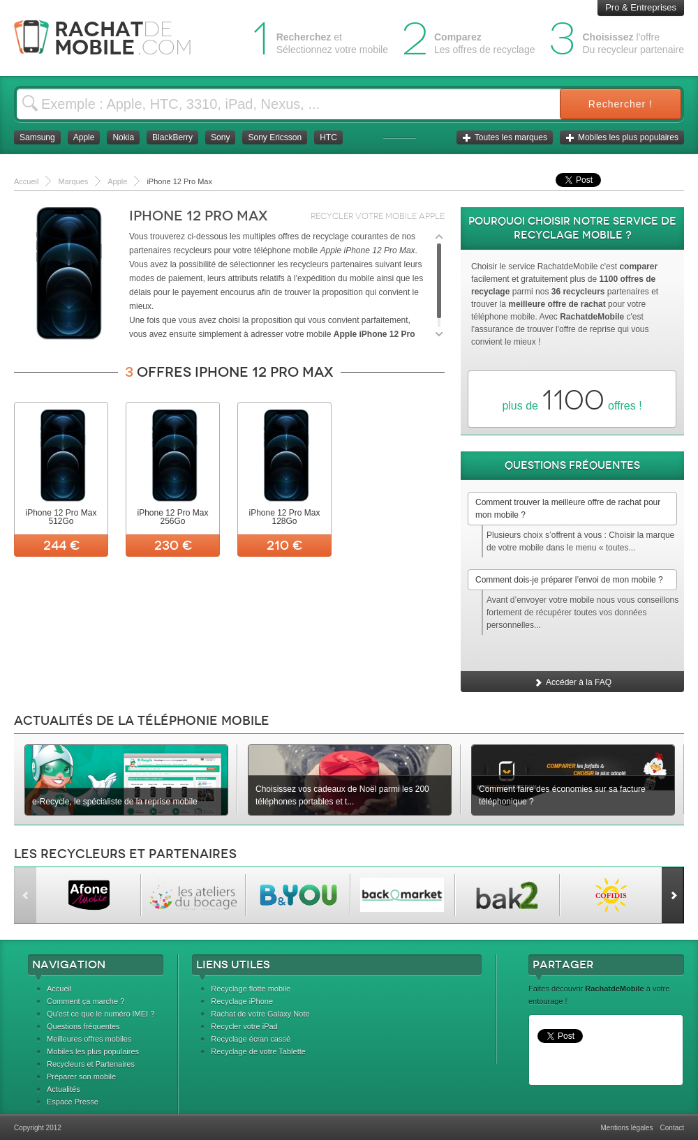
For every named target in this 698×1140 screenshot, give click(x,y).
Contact (672, 1128)
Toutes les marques (504, 137)
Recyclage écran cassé (250, 1039)
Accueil (59, 988)
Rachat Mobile (113, 38)
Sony (220, 137)
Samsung (37, 137)
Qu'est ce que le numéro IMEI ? (100, 1014)
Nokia (123, 137)
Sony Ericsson (275, 137)
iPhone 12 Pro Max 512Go (60, 517)
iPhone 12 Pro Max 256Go (172, 517)
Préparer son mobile (81, 1076)
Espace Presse (72, 1101)
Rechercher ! (620, 104)
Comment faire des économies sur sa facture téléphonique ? (562, 795)
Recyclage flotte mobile (250, 988)
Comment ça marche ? (85, 1001)
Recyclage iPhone (242, 1001)
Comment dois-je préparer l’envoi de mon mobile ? (569, 580)
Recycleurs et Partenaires (91, 1064)
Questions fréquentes (83, 1026)
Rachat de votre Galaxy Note (260, 1014)
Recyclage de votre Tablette (258, 1051)
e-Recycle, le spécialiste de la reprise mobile (115, 802)
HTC (328, 137)
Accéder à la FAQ (572, 682)
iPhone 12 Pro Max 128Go (284, 517)
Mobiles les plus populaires (621, 137)
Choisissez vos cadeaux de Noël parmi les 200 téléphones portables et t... (342, 795)
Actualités (63, 1089)
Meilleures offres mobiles (89, 1039)
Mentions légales (626, 1128)
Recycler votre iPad (244, 1026)
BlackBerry (172, 137)
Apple (84, 137)
